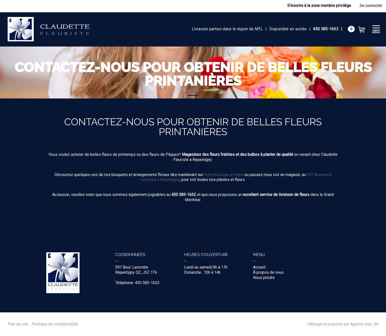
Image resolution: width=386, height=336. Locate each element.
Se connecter (371, 5)
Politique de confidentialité (55, 324)
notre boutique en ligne (223, 174)
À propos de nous (268, 272)
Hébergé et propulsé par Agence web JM (342, 324)
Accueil (259, 267)
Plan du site (18, 324)
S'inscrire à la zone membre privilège (319, 5)
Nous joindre (264, 277)
